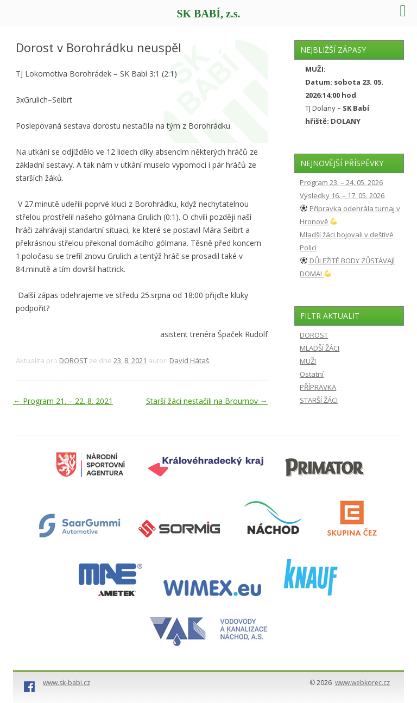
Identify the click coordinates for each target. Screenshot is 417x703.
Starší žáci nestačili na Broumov (207, 401)
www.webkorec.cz (362, 682)
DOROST (73, 360)
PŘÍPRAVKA (318, 387)
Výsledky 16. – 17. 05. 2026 (342, 195)
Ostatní (312, 374)
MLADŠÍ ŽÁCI (319, 348)
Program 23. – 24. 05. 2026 (341, 182)
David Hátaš (189, 360)
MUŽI (308, 361)
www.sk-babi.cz (66, 682)
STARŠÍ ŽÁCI (319, 400)
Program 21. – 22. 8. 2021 (63, 401)
